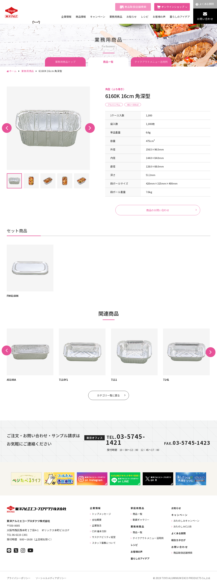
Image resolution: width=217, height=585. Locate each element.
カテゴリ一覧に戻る (108, 395)
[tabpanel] (48, 128)
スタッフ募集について (104, 542)
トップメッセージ (101, 514)
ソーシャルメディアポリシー (51, 578)
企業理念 (96, 525)
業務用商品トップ (65, 61)
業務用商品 (115, 16)
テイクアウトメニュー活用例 (151, 61)
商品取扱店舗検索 (136, 7)
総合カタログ (178, 540)
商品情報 (81, 16)
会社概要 (96, 519)
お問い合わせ (205, 19)
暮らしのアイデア (180, 16)
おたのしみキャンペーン (186, 520)
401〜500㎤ (132, 104)
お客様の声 (159, 16)
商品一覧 (137, 514)
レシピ (144, 16)
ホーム (13, 71)
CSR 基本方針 (99, 531)
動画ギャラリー (141, 519)
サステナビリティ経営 (104, 537)
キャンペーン (97, 16)
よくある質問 (206, 4)
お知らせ (131, 16)
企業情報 (66, 16)
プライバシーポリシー (19, 578)
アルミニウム (114, 104)
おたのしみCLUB (182, 526)
